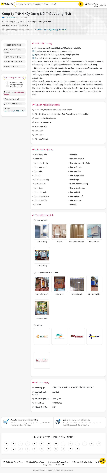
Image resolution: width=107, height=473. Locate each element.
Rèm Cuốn (39, 131)
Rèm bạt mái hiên (41, 163)
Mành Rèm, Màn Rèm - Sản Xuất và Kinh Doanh (53, 110)
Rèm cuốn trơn (76, 167)
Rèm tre (37, 204)
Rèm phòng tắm (40, 200)
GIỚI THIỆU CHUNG (12, 45)
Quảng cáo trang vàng (76, 420)
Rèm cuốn (38, 171)
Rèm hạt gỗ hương (41, 179)
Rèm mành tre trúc (77, 188)
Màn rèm (73, 154)
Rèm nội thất (75, 192)
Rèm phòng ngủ (76, 196)
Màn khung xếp (40, 154)
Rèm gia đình (75, 171)
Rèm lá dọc (38, 188)
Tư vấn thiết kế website (83, 462)
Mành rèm (38, 159)
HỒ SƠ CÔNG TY (11, 67)
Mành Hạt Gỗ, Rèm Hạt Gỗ (45, 118)
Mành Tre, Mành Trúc (43, 122)
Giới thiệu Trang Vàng (14, 462)
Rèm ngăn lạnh (40, 192)
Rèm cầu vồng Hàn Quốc (80, 163)
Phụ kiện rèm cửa (77, 159)
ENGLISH (103, 4)
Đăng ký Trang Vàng (36, 462)
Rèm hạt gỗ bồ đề (77, 175)
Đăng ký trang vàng (24, 420)
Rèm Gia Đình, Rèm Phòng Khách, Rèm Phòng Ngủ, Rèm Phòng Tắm (61, 114)
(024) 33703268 (10, 25)
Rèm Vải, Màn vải (41, 139)
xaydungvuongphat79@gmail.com (18, 29)
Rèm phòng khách (41, 196)
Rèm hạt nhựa (40, 184)
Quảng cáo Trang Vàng (59, 462)
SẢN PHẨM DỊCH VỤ (12, 57)
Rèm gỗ (37, 175)
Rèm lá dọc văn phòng (79, 184)
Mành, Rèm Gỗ (40, 126)
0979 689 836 (16, 104)
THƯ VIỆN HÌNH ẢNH (13, 62)
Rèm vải (73, 204)
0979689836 (23, 25)
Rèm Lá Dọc (39, 135)
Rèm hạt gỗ (74, 179)
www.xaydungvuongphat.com (51, 29)
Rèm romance (75, 200)
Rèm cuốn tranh (40, 167)
